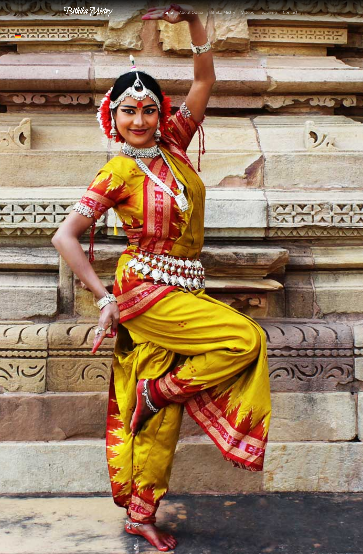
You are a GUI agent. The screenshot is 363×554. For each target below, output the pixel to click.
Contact (290, 12)
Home (167, 12)
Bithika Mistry (222, 12)
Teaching (268, 12)
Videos (247, 12)
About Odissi (191, 12)
